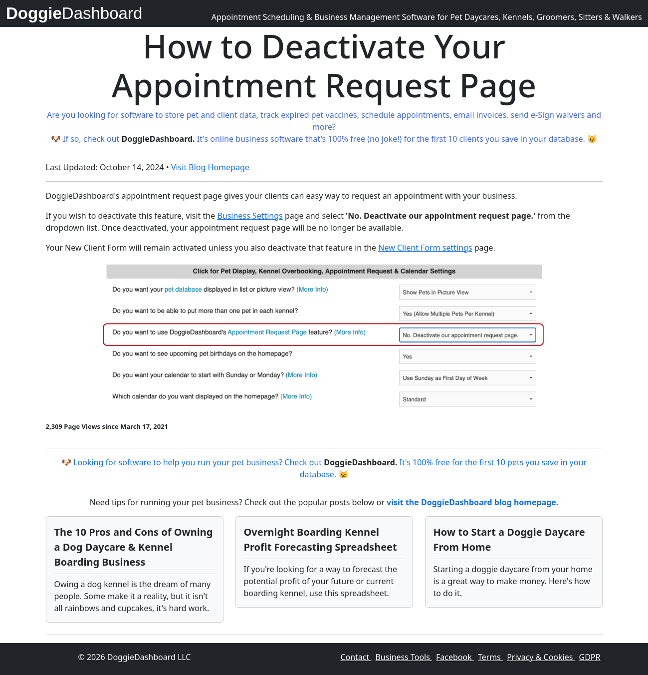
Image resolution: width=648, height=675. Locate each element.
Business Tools (403, 657)
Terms (490, 657)
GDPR (590, 657)
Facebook (455, 657)
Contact (355, 657)
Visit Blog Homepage (210, 167)
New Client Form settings (425, 247)
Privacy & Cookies (541, 657)
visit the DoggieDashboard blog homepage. (472, 502)
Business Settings (249, 215)
